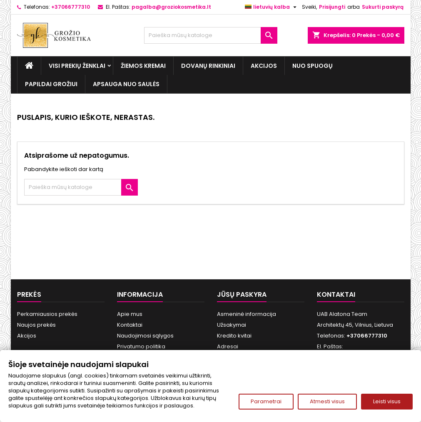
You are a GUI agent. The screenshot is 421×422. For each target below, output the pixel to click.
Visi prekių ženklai (77, 66)
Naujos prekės (36, 325)
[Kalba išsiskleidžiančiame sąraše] (272, 7)
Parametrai (266, 401)
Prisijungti (332, 6)
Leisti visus (387, 401)
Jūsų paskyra (242, 294)
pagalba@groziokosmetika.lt (171, 6)
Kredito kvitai (234, 336)
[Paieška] (210, 35)
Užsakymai (231, 325)
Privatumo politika (141, 346)
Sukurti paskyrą (383, 6)
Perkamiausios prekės (47, 314)
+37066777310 (70, 6)
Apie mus (129, 314)
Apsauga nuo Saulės (126, 84)
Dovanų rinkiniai (208, 66)
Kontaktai (129, 325)
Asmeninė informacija (246, 314)
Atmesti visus (327, 401)
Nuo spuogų (312, 66)
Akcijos (264, 66)
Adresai (227, 346)
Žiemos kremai (143, 66)
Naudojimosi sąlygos (145, 336)
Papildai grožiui (51, 84)
